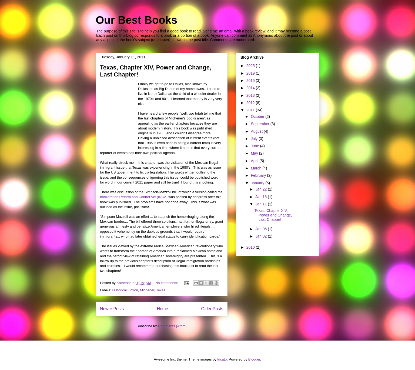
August (257, 131)
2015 (251, 80)
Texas (160, 290)
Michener (147, 290)
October (258, 116)
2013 (251, 95)
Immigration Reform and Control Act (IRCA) (134, 197)
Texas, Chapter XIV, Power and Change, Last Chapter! (273, 215)
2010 (251, 247)
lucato (222, 359)
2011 (251, 110)
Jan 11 (261, 204)
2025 (251, 66)
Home (162, 308)
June (255, 146)
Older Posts (212, 308)
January (258, 183)
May (255, 153)
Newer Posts (112, 308)
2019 (251, 73)
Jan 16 (261, 197)
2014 (251, 88)
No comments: (167, 283)
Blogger (254, 359)
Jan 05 (261, 229)
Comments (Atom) (172, 326)
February (259, 175)
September (260, 124)
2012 (251, 103)
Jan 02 (261, 236)
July (255, 138)
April (255, 161)
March (256, 168)
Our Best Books (136, 20)
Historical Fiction (125, 290)
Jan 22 (261, 189)
